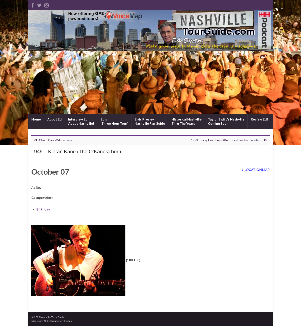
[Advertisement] (150, 82)
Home (36, 119)
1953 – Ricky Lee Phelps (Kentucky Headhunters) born (226, 140)
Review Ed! (259, 119)
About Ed (54, 119)
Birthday (43, 209)
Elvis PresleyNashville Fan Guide (150, 121)
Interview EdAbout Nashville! (81, 121)
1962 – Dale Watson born (55, 140)
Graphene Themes (61, 320)
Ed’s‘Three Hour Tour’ (114, 121)
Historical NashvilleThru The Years (186, 121)
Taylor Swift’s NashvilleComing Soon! (226, 121)
